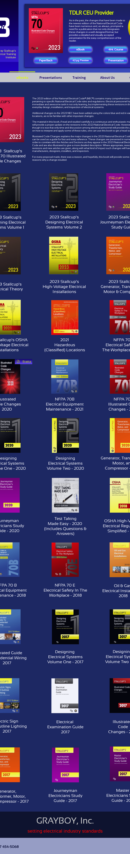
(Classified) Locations (64, 349)
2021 (64, 339)
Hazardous (64, 344)
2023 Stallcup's (64, 217)
